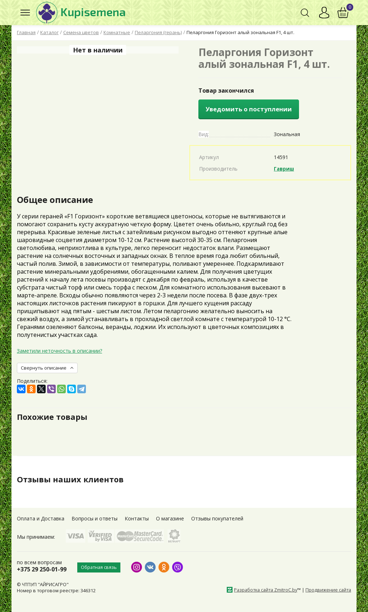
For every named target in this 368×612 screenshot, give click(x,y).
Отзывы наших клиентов (74, 479)
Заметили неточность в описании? (59, 350)
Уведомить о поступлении (249, 109)
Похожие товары (55, 416)
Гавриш (284, 168)
